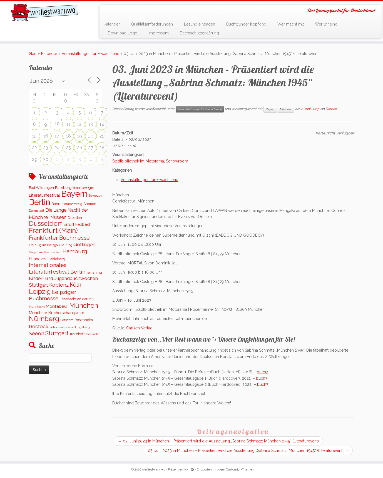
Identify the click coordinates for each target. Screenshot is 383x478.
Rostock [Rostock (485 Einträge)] (38, 326)
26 (79, 147)
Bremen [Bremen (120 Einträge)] (89, 204)
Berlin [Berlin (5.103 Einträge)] (39, 202)
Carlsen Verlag (139, 328)
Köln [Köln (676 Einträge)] (75, 284)
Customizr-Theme (239, 469)
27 (90, 147)
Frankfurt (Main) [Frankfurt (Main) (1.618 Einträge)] (53, 230)
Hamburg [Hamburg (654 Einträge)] (75, 251)
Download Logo (122, 33)
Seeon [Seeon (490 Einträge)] (36, 333)
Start (33, 53)
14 (102, 124)
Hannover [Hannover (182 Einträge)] (38, 259)
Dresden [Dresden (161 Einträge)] (75, 217)
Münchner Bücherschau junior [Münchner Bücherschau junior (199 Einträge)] (56, 312)
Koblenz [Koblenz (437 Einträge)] (59, 285)
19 (79, 136)
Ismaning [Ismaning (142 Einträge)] (94, 272)
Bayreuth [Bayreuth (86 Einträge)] (95, 195)
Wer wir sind (326, 24)
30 (45, 159)
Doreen (331, 109)
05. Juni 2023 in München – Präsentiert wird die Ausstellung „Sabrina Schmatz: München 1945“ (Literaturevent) (248, 450)
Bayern (270, 109)
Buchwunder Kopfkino (246, 24)
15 (34, 136)
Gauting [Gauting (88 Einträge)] (66, 245)
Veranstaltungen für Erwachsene (90, 53)
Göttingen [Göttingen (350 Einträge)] (84, 244)
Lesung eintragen (199, 24)
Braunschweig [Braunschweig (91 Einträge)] (71, 204)
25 (68, 147)
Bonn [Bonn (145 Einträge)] (55, 203)
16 (45, 136)
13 (90, 124)
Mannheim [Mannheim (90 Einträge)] (37, 307)
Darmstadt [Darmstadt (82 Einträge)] (36, 210)
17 (57, 136)
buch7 (262, 372)
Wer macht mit (290, 24)
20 (90, 136)
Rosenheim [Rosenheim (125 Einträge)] (83, 320)
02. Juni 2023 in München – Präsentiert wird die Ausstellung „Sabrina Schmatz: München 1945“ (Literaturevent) (218, 441)
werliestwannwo (153, 469)
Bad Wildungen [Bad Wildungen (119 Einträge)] (41, 188)
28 (102, 147)
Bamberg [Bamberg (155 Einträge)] (63, 187)
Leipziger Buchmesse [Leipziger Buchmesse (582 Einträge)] (52, 295)
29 (34, 159)
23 (45, 147)
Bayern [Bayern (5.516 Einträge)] (74, 194)
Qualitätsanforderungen (152, 24)
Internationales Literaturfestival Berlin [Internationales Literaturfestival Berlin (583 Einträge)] (57, 268)
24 (57, 147)
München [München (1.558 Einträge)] (83, 305)
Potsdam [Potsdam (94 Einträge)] (66, 320)
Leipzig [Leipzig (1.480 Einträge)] (40, 292)
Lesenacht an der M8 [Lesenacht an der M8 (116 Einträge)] (77, 299)
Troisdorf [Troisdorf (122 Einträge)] (76, 334)
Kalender (112, 24)
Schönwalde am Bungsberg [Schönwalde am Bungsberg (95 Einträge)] (69, 327)
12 (79, 124)
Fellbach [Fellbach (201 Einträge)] (83, 224)
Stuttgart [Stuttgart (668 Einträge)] (56, 333)
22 (34, 147)
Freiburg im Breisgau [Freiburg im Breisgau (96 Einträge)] (44, 245)
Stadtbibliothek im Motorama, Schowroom (150, 161)
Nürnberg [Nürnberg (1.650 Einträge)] (44, 319)
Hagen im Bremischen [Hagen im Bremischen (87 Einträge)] (45, 252)
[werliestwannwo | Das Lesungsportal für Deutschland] (44, 12)
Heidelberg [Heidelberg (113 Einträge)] (56, 259)
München (286, 109)
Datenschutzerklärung (199, 33)
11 (68, 124)
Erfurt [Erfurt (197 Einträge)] (69, 224)
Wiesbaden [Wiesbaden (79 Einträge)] (92, 334)
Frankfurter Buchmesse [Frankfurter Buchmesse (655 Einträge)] (59, 237)
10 (57, 123)
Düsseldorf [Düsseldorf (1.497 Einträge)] (46, 223)
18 (68, 136)
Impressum (158, 33)
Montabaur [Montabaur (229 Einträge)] (57, 306)
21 (102, 136)
